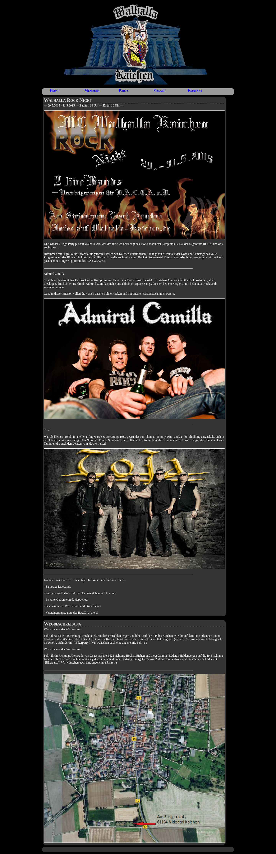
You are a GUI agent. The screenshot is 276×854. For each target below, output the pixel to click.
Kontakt (195, 90)
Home (54, 90)
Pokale (159, 90)
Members (91, 90)
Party (124, 90)
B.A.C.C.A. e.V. (96, 260)
